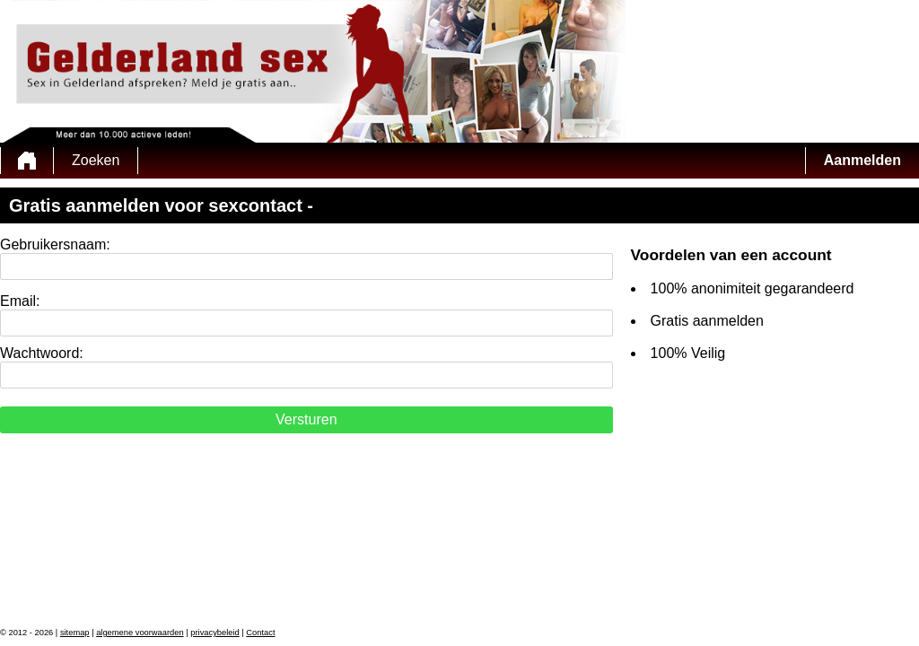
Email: (19, 301)
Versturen (306, 419)
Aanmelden (862, 160)
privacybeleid (214, 632)
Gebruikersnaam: (55, 244)
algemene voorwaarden (140, 632)
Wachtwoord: (41, 353)
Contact (260, 632)
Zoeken (95, 160)
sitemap (75, 632)
